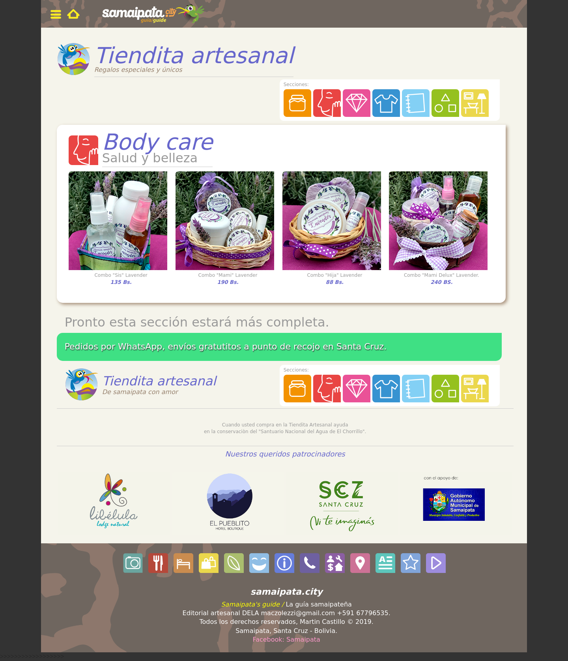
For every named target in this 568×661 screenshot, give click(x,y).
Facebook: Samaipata (286, 639)
